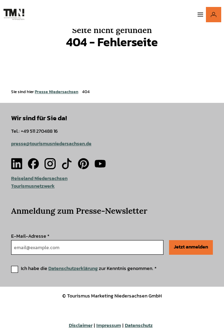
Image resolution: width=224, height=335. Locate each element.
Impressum (108, 325)
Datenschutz (139, 325)
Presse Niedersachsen (56, 91)
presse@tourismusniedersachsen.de (51, 143)
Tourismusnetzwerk (33, 185)
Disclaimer (81, 325)
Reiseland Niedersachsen (39, 178)
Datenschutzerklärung (73, 268)
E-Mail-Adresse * (30, 236)
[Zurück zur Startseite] (14, 14)
